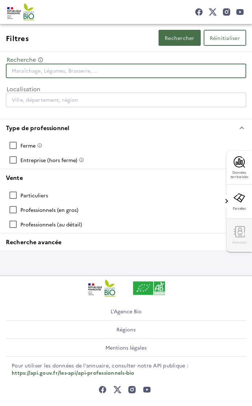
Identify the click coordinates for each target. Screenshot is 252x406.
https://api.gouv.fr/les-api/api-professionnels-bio (73, 372)
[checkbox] (126, 145)
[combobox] (126, 70)
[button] (126, 128)
